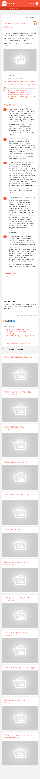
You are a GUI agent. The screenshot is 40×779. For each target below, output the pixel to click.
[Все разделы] (37, 3)
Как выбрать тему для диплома (17, 329)
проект (11, 149)
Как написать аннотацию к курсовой (16, 429)
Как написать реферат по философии (15, 639)
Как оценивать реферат (14, 533)
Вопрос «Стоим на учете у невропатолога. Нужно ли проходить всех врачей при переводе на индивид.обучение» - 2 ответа (21, 94)
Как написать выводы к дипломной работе (20, 358)
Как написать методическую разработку (16, 332)
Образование (11, 8)
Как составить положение (15, 464)
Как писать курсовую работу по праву (19, 336)
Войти (31, 3)
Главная (4, 8)
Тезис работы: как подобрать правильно (17, 603)
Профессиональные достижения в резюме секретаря (19, 744)
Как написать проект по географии (19, 674)
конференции (14, 179)
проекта (12, 173)
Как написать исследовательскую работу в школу (19, 86)
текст (19, 173)
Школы (19, 8)
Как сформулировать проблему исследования (18, 394)
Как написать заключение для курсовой (18, 81)
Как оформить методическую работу (17, 708)
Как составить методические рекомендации (17, 567)
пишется (30, 115)
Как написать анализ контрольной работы (19, 498)
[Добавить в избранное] (35, 23)
